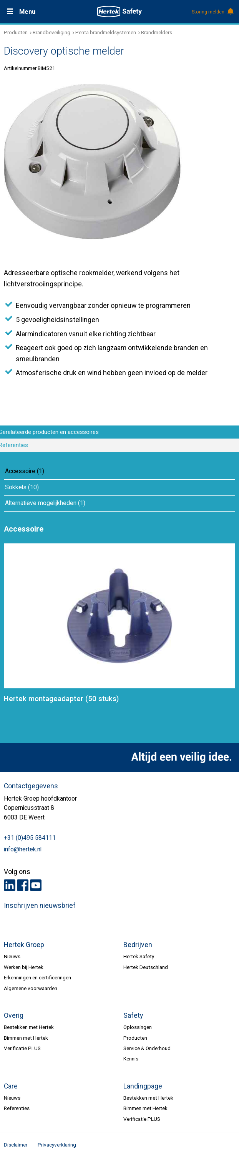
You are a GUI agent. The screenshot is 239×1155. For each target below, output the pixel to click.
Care (11, 1086)
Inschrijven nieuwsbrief (40, 905)
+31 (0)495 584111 (30, 837)
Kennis (130, 1058)
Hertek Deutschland (145, 967)
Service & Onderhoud (147, 1048)
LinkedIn (9, 885)
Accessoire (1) (24, 471)
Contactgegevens (31, 786)
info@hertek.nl (22, 849)
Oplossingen (137, 1027)
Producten (16, 32)
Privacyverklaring (57, 1145)
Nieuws (12, 956)
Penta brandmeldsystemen (105, 32)
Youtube (35, 885)
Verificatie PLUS (22, 1048)
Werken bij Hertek (23, 967)
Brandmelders (156, 32)
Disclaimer (15, 1145)
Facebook (22, 885)
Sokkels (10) (22, 487)
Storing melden (212, 12)
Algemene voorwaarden (30, 988)
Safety (133, 1015)
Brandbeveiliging (51, 32)
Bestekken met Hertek (29, 1027)
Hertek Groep (24, 945)
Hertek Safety (138, 956)
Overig (13, 1015)
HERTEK (119, 11)
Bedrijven (137, 945)
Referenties (17, 1108)
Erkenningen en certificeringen (37, 977)
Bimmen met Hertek (26, 1038)
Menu (27, 11)
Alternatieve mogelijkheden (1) (45, 503)
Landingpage (142, 1086)
